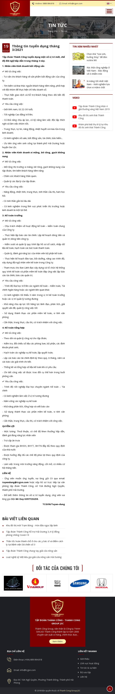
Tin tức (57, 25)
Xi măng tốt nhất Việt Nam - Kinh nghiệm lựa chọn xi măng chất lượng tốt (98, 84)
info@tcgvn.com (75, 3)
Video (76, 97)
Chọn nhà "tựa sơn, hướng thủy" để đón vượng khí (97, 57)
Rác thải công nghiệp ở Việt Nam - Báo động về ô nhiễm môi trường (98, 70)
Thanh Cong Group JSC (70, 690)
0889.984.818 (48, 3)
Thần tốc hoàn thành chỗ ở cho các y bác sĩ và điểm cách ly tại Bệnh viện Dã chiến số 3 (34, 543)
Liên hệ (83, 676)
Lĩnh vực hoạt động (89, 663)
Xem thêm (58, 641)
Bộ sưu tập (85, 672)
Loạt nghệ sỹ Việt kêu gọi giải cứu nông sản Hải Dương (34, 556)
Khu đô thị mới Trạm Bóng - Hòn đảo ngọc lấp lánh (32, 525)
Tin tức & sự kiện (88, 667)
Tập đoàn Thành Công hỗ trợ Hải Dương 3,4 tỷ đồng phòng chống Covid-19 (32, 533)
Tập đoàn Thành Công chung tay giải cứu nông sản (31, 550)
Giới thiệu (84, 658)
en (108, 3)
